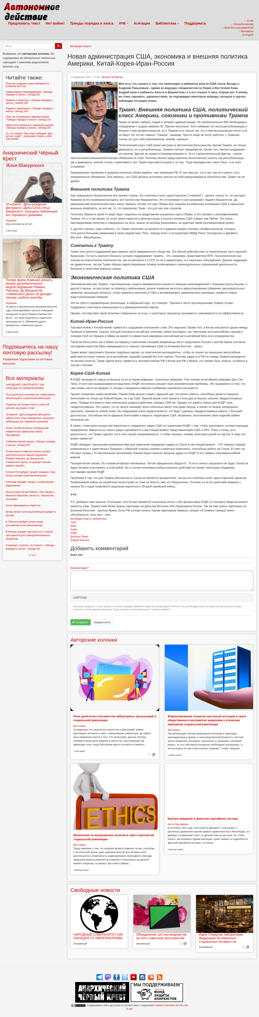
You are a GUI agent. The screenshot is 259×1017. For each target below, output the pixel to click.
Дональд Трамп (79, 536)
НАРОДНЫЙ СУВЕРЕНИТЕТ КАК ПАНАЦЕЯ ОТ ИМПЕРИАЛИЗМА (98, 936)
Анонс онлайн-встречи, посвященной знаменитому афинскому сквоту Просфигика (27, 431)
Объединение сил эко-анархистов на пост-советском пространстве (161, 936)
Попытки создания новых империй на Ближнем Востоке (27, 85)
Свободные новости (95, 890)
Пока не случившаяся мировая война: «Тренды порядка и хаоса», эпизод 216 (28, 118)
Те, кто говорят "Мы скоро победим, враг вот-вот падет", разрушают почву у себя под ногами (29, 136)
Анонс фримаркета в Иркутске (23, 505)
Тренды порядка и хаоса (91, 23)
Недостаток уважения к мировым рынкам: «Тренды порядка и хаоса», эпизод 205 (30, 126)
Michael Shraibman (112, 77)
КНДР (73, 533)
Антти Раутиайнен (178, 824)
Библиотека (167, 23)
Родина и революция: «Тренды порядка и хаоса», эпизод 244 (30, 109)
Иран (73, 525)
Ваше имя (76, 554)
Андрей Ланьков (79, 540)
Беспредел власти (80, 46)
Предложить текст (24, 23)
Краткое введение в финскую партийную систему (203, 818)
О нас (129, 1008)
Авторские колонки (93, 640)
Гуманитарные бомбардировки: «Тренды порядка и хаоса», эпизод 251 (29, 93)
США (73, 522)
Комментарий (79, 568)
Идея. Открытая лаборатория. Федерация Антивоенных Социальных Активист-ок (221, 938)
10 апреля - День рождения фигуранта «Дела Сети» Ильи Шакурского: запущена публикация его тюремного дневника (31, 210)
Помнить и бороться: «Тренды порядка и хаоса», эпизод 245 (29, 101)
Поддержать (195, 23)
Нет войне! (55, 23)
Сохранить (80, 622)
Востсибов (79, 726)
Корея (73, 529)
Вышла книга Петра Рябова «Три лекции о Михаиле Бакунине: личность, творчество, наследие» (30, 495)
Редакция (11, 220)
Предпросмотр (102, 622)
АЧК (124, 23)
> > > (32, 555)
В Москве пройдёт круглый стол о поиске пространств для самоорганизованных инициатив (29, 535)
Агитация (142, 23)
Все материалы (25, 378)
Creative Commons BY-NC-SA (171, 1005)
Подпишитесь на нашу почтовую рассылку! (30, 349)
